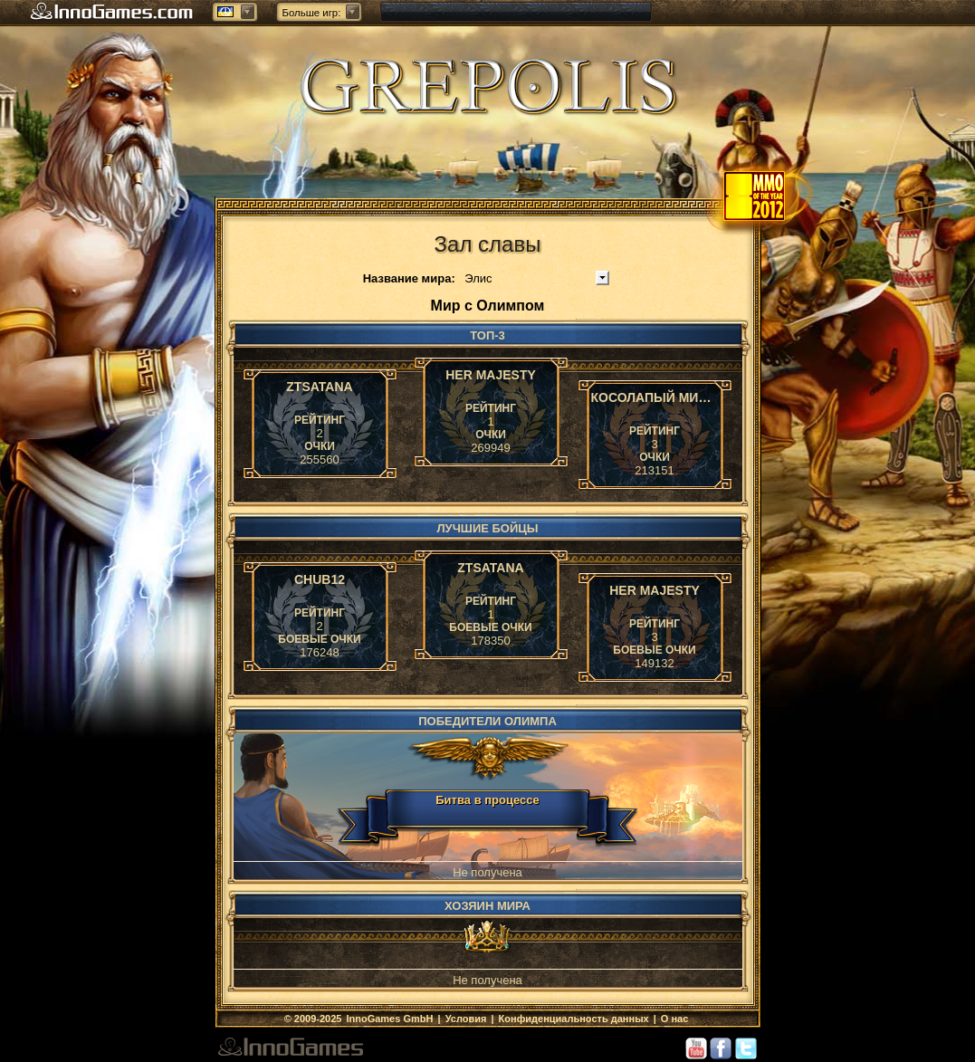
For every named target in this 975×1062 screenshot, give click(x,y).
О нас (675, 1018)
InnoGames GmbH (390, 1018)
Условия (466, 1018)
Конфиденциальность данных (574, 1018)
